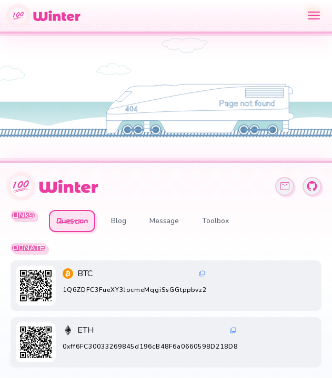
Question (72, 221)
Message (164, 221)
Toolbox (215, 221)
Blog (118, 221)
